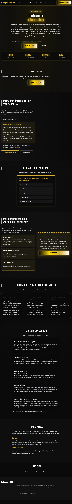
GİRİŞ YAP (44, 46)
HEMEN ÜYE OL (54, 253)
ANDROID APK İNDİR (10, 153)
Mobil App (36, 2)
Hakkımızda (46, 2)
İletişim (52, 2)
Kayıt (24, 2)
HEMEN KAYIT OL (36, 83)
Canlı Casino (23, 188)
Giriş (20, 2)
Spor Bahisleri (24, 184)
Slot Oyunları (23, 193)
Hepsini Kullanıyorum (25, 201)
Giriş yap (30, 86)
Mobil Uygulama (24, 197)
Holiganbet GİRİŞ (64, 3)
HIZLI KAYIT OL (30, 46)
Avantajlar (29, 2)
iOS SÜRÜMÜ (26, 153)
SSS (41, 2)
